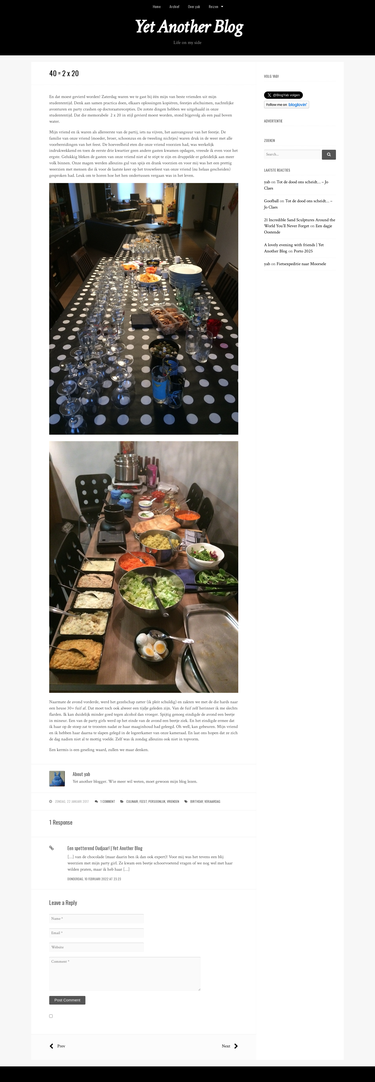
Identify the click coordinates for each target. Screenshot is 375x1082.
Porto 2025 (303, 251)
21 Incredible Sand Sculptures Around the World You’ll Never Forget (299, 223)
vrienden (173, 801)
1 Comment (108, 801)
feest (143, 801)
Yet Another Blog (187, 27)
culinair (132, 801)
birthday (196, 801)
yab (267, 182)
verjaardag (212, 801)
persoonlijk (156, 801)
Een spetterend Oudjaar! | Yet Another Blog (104, 848)
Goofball (271, 201)
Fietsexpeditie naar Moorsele (301, 264)
